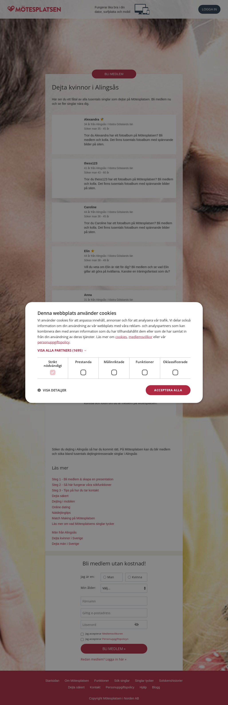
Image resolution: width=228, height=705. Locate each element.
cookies (121, 336)
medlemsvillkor (140, 336)
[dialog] (114, 352)
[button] (114, 350)
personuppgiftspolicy (53, 342)
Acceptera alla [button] (168, 390)
